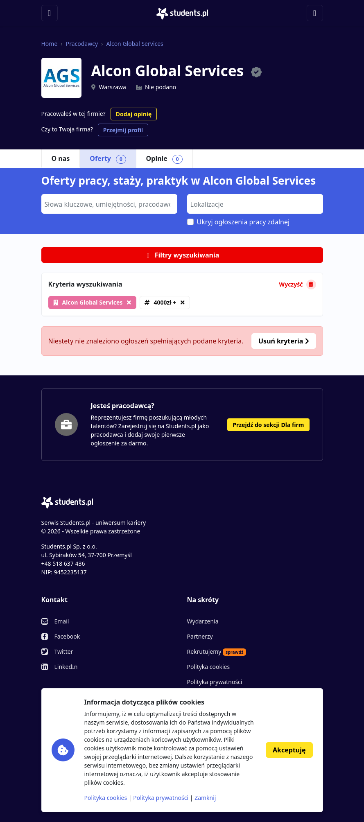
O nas (61, 158)
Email (61, 621)
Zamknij (205, 798)
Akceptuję (289, 749)
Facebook (67, 636)
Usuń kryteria (283, 341)
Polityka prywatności (214, 682)
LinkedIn (66, 667)
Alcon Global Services (134, 43)
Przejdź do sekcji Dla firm (268, 425)
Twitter (63, 651)
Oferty (108, 159)
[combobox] (109, 204)
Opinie (164, 159)
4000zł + (165, 302)
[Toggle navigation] (49, 13)
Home (49, 43)
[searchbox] (108, 203)
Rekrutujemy (216, 652)
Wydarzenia (203, 621)
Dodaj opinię (133, 114)
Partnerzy (200, 636)
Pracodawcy (82, 43)
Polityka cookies (208, 667)
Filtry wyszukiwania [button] (182, 255)
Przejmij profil (123, 130)
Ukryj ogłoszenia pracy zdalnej (243, 221)
